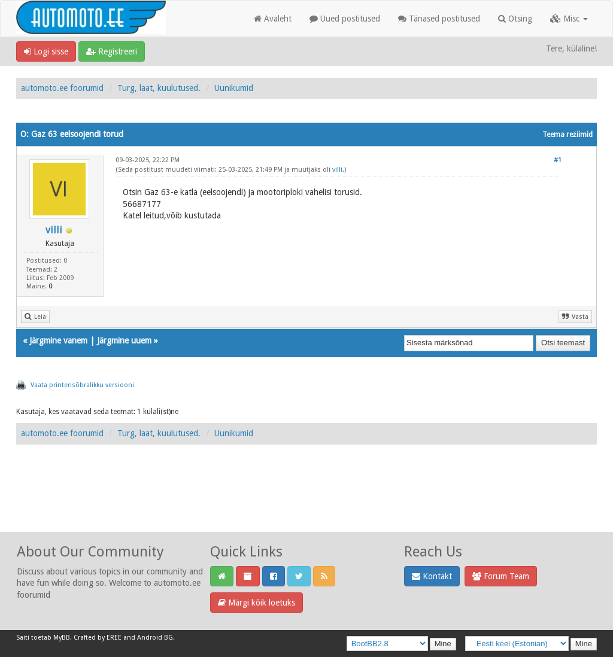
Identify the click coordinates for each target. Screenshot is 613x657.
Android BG (155, 637)
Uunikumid (233, 88)
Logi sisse (46, 51)
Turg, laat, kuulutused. (159, 88)
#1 (558, 160)
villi (53, 230)
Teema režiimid (567, 134)
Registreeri (111, 51)
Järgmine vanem (58, 340)
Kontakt (432, 576)
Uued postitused (344, 18)
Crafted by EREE (98, 637)
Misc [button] (569, 18)
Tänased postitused (439, 18)
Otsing (515, 18)
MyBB (61, 637)
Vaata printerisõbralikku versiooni (82, 385)
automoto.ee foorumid (62, 88)
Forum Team (500, 576)
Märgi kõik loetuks (256, 602)
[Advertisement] (306, 501)
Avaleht (273, 18)
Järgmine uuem (124, 340)
